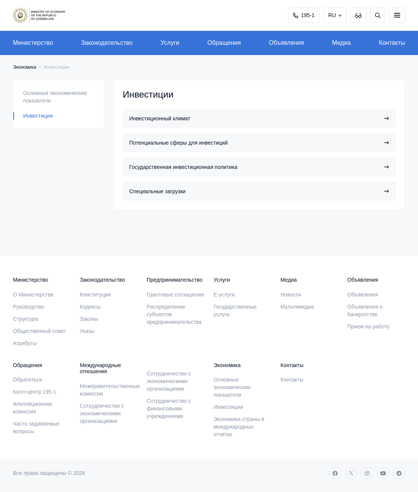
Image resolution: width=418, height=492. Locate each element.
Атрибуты (24, 343)
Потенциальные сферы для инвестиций (259, 143)
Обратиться (27, 380)
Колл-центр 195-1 (34, 392)
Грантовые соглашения (175, 295)
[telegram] (399, 473)
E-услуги (224, 295)
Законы (89, 319)
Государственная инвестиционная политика (259, 167)
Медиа (341, 42)
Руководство (28, 307)
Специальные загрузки (259, 191)
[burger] (397, 15)
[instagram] (367, 473)
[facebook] (335, 473)
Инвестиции (38, 116)
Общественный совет (39, 331)
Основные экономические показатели (55, 97)
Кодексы (90, 307)
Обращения (224, 42)
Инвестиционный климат (259, 118)
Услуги (170, 42)
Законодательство (107, 42)
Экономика (24, 67)
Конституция (95, 295)
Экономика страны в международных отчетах (239, 426)
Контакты (392, 42)
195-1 (304, 15)
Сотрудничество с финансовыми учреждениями (169, 408)
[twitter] (351, 473)
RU (332, 15)
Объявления (286, 42)
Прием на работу (368, 326)
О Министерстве (33, 295)
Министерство (33, 42)
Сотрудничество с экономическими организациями (102, 413)
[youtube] (383, 473)
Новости (290, 295)
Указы (87, 331)
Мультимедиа (297, 307)
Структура (25, 319)
